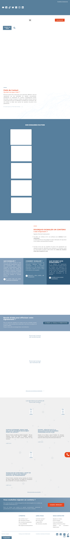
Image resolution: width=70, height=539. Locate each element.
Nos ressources (39, 520)
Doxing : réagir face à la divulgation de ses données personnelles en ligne (48, 431)
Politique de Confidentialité (24, 533)
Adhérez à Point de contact (59, 524)
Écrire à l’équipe (56, 520)
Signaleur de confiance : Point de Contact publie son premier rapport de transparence (18, 474)
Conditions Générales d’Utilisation (43, 533)
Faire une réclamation (58, 522)
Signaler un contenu (57, 518)
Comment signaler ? (40, 518)
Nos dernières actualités (41, 524)
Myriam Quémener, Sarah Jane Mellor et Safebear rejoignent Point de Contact (17, 431)
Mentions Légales (5, 533)
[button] (52, 2)
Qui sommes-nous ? (23, 518)
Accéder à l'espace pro (62, 1)
